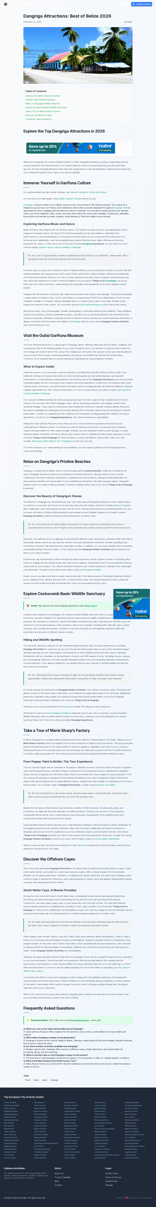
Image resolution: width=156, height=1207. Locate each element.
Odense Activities (70, 1143)
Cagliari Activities (131, 1152)
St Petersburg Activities (133, 1105)
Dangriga (27, 205)
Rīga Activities (9, 1129)
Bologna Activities (131, 1149)
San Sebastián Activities (103, 1123)
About (78, 4)
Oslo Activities (130, 1117)
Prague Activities (70, 1108)
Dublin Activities (9, 1108)
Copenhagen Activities (72, 1111)
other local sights (107, 785)
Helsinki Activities (70, 1117)
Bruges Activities (40, 1129)
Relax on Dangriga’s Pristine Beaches (42, 103)
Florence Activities (131, 1108)
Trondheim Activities (41, 1152)
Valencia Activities (40, 1126)
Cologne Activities (10, 1143)
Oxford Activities (40, 1123)
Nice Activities (9, 1123)
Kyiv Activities (100, 1126)
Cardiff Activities (10, 1132)
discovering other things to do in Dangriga (51, 441)
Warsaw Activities (40, 1114)
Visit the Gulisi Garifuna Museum (40, 99)
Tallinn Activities (130, 1126)
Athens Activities (101, 1108)
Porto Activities (100, 1114)
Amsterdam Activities (11, 1105)
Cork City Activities (101, 1152)
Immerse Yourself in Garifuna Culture (42, 96)
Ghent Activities (130, 1155)
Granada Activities (70, 1140)
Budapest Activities (132, 1102)
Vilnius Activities (40, 1132)
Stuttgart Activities (10, 1146)
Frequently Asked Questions (38, 119)
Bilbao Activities (70, 1123)
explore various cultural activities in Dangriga (60, 247)
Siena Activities (69, 1158)
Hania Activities (69, 1155)
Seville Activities (70, 1129)
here (47, 325)
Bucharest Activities (41, 1134)
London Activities (10, 1102)
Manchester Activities (72, 1137)
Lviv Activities (39, 1146)
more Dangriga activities (57, 713)
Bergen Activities (40, 1137)
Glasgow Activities (40, 1120)
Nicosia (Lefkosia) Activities (105, 1129)
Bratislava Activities (101, 1140)
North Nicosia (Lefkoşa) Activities (46, 1143)
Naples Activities (10, 1117)
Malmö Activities (100, 1132)
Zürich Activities (70, 1149)
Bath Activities (9, 1126)
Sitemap (109, 1185)
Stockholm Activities (11, 1120)
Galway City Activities (102, 1149)
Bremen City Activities (133, 1140)
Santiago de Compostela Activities (107, 1155)
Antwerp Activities (10, 1152)
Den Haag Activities (132, 1143)
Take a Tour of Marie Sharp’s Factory (43, 111)
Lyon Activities (100, 1146)
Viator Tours (90, 606)
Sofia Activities (130, 1137)
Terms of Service (113, 1177)
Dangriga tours (81, 1020)
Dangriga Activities (92, 570)
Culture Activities (18, 4)
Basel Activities (100, 1158)
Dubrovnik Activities (132, 1132)
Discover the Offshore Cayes (38, 115)
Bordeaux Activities (101, 1120)
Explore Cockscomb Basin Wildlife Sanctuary (46, 107)
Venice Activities (40, 1105)
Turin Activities (9, 1155)
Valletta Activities (40, 1140)
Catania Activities (40, 1155)
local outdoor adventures (107, 839)
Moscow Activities (40, 1111)
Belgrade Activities (71, 1126)
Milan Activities (100, 1111)
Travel (27, 1080)
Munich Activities (131, 1114)
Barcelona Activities (71, 1105)
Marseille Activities (71, 1146)
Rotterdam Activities (132, 1120)
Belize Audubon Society (70, 198)
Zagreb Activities (70, 1134)
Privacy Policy (111, 1173)
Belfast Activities (101, 1117)
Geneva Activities (10, 1134)
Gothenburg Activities (11, 1140)
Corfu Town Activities (72, 1152)
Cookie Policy (111, 1181)
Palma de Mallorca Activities (135, 1146)
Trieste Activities (10, 1158)
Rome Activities (70, 1102)
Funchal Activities (10, 1149)
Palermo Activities (131, 1129)
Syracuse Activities (131, 1158)
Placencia (66, 706)
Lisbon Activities (100, 1105)
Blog (70, 4)
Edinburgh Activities (11, 1114)
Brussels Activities (131, 1111)
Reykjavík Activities (11, 1111)
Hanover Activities (101, 1137)
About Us (59, 1173)
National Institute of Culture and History (88, 192)
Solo (120, 505)
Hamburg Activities (41, 1117)
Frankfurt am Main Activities (134, 1134)
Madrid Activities (40, 1108)
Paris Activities (39, 1102)
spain (45, 1080)
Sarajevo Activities (10, 1137)
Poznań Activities (40, 1158)
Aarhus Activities (100, 1134)
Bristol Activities (130, 1123)
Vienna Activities (70, 1120)
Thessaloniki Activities (42, 1149)
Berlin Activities (100, 1102)
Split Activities (69, 1132)
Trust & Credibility (63, 1177)
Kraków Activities (70, 1114)
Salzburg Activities (101, 1143)
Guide (36, 1080)
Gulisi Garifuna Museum (90, 304)
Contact (58, 1185)
